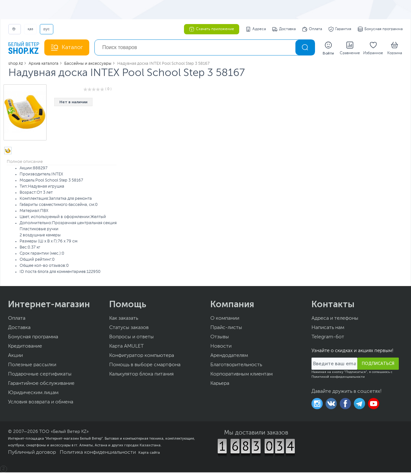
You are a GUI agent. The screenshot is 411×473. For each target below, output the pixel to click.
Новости (221, 347)
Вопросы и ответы (131, 337)
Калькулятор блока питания (141, 374)
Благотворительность (236, 365)
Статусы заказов (129, 328)
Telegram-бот (327, 337)
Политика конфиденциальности (98, 453)
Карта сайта (149, 453)
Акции (15, 356)
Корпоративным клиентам (241, 374)
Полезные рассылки (32, 365)
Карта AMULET (126, 347)
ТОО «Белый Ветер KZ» (64, 432)
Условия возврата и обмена (40, 402)
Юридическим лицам (33, 393)
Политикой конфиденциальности (338, 377)
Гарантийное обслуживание (41, 384)
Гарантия (339, 29)
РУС (46, 29)
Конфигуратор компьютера (141, 356)
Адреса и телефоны (334, 319)
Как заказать (123, 319)
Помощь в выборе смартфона (144, 365)
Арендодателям (229, 356)
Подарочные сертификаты (40, 374)
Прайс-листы (226, 328)
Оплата (312, 29)
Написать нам (327, 328)
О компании (224, 319)
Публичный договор (32, 453)
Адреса (256, 29)
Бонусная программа (380, 29)
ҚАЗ (30, 29)
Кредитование (25, 347)
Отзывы (219, 337)
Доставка (284, 29)
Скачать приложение (211, 29)
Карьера (219, 384)
